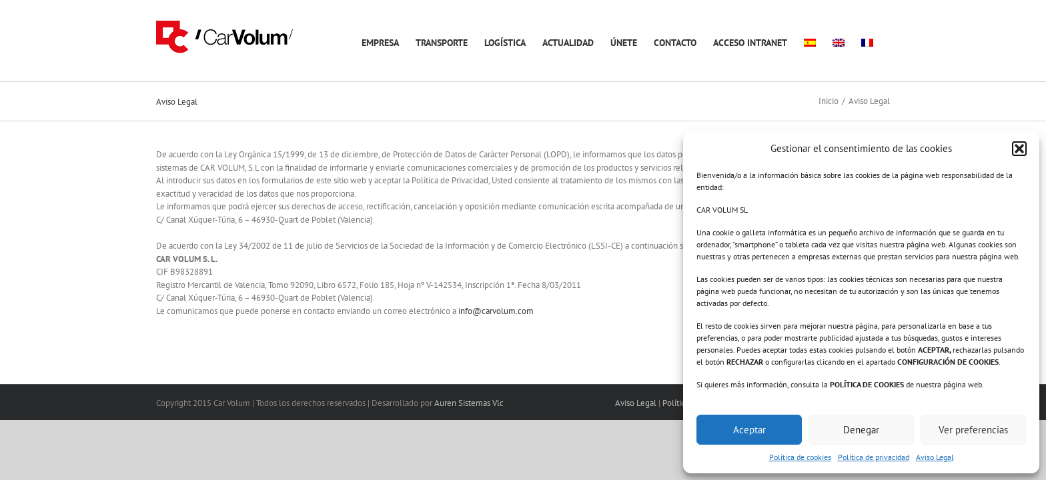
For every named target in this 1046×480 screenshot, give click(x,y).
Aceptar (749, 429)
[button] (1019, 148)
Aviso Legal (935, 457)
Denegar (861, 429)
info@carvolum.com (496, 311)
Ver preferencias (973, 429)
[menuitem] (820, 40)
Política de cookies (800, 457)
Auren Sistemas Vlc (469, 403)
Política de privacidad (873, 457)
